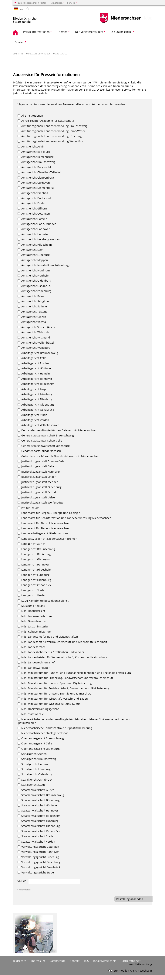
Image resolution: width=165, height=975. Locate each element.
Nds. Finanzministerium (35, 616)
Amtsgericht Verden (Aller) (36, 327)
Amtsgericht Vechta (32, 322)
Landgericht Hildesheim (35, 569)
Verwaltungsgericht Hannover (38, 852)
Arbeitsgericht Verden (33, 420)
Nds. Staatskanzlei (31, 714)
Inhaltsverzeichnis (104, 961)
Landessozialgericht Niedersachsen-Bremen (47, 538)
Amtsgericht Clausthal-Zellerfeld (40, 172)
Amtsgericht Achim (31, 146)
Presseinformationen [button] (36, 32)
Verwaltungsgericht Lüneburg (38, 857)
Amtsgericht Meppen (33, 260)
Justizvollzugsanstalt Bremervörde (41, 461)
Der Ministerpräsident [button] (89, 32)
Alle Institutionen (30, 115)
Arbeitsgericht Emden (33, 363)
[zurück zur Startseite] (25, 18)
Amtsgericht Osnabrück (34, 286)
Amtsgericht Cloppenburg (36, 177)
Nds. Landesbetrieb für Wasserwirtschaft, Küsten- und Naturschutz (62, 657)
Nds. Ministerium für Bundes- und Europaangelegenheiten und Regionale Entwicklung (74, 673)
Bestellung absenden (129, 899)
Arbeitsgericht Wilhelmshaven (38, 425)
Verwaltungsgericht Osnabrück (39, 867)
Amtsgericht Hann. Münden (37, 224)
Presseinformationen (39, 54)
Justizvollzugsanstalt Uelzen (37, 497)
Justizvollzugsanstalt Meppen (38, 482)
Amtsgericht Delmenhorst (36, 187)
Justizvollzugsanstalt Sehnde (37, 492)
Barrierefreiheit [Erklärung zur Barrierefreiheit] (130, 961)
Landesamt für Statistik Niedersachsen (44, 523)
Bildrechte (19, 961)
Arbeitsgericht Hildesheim (36, 384)
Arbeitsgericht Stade (32, 415)
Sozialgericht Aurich (32, 754)
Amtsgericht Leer (30, 249)
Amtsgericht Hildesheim (35, 244)
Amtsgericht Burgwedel (34, 167)
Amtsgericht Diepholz (33, 193)
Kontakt (74, 961)
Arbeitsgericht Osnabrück (36, 409)
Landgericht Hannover (33, 564)
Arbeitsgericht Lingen (33, 389)
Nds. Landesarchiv (31, 647)
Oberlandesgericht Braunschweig (41, 738)
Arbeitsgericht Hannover (35, 379)
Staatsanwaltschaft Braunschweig (41, 795)
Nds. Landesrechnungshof (36, 662)
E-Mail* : (22, 881)
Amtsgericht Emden (32, 203)
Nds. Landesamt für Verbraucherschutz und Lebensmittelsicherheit (62, 642)
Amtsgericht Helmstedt (34, 234)
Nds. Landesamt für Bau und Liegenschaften (48, 636)
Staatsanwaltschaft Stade (35, 836)
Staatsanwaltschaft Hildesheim (39, 816)
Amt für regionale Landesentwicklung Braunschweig (52, 126)
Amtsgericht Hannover (34, 229)
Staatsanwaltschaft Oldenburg (39, 826)
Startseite (18, 54)
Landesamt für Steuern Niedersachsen (44, 528)
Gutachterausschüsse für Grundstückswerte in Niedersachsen (59, 456)
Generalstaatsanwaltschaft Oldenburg (44, 446)
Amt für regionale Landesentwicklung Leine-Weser (51, 131)
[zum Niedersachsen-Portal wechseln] (120, 22)
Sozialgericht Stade (31, 784)
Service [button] (19, 42)
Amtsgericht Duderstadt (35, 198)
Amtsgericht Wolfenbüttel (36, 342)
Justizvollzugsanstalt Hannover (39, 471)
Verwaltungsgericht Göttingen (38, 846)
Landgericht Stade (31, 590)
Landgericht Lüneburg (33, 575)
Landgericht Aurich (31, 544)
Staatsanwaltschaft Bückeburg (39, 800)
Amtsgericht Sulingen (33, 306)
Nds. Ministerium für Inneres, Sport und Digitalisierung (55, 683)
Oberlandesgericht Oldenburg (39, 748)
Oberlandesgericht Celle (35, 743)
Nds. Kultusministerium (35, 631)
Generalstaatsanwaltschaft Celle (40, 440)
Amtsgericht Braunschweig (36, 162)
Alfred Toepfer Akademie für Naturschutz (46, 120)
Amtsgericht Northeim (33, 275)
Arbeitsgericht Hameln (34, 373)
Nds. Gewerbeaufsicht (33, 621)
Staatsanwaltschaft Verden (36, 841)
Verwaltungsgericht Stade (36, 872)
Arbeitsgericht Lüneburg (35, 394)
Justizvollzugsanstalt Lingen (37, 476)
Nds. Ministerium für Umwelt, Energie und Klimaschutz (55, 693)
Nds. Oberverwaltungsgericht (38, 709)
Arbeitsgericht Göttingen (35, 368)
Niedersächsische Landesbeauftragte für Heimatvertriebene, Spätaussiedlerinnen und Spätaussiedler (74, 721)
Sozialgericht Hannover (34, 764)
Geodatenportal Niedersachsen (39, 451)
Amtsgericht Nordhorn (34, 270)
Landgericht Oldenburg (34, 580)
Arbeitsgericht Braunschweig (38, 353)
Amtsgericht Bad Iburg (34, 152)
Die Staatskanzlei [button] (121, 32)
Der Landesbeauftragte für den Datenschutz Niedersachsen (57, 430)
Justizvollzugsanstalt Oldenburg (40, 487)
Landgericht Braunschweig (36, 549)
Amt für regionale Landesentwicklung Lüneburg (50, 136)
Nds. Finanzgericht (31, 611)
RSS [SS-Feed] (86, 961)
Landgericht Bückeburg (34, 554)
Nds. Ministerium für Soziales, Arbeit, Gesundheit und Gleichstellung (63, 688)
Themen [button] (62, 32)
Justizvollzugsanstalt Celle (36, 466)
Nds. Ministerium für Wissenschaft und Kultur (49, 703)
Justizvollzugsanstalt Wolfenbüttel (41, 502)
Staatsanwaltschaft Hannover (38, 810)
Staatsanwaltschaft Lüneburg (38, 821)
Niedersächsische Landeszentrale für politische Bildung (55, 728)
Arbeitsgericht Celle (32, 358)
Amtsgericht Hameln (32, 219)
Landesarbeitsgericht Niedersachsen (43, 533)
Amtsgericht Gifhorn (32, 208)
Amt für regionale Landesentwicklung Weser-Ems (51, 141)
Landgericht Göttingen (34, 559)
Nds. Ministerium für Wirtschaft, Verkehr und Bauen (53, 698)
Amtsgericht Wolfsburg (34, 347)
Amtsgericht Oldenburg (34, 280)
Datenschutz (57, 961)
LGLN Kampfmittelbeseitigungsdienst (43, 600)
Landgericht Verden (32, 595)
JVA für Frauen (28, 508)
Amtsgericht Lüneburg (34, 255)
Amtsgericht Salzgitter (33, 301)
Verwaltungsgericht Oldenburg (39, 862)
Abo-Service (61, 54)
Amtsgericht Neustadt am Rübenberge (44, 265)
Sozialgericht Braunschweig (37, 759)
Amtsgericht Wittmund (34, 337)
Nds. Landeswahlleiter (34, 667)
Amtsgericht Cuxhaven (34, 182)
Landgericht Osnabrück (34, 585)
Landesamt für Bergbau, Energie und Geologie (49, 513)
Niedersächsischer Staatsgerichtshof (43, 733)
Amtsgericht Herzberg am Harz (39, 239)
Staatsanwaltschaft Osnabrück (39, 831)
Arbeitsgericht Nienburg (35, 399)
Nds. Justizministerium (34, 626)
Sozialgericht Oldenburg (35, 774)
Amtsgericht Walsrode (33, 332)
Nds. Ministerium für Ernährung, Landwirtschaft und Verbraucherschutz (65, 678)
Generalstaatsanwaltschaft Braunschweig (46, 435)
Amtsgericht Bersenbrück (35, 157)
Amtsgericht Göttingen (34, 213)
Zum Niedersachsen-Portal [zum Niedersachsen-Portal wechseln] (32, 2)
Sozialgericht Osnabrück (35, 779)
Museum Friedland (31, 605)
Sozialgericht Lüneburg (34, 769)
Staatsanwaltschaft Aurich (36, 790)
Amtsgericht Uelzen (32, 317)
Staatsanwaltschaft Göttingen (38, 805)
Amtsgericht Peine (31, 296)
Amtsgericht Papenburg (34, 291)
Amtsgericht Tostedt (32, 311)
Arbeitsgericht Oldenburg (36, 404)
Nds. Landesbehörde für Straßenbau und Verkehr (51, 652)
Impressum (38, 961)
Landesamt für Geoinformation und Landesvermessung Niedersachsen (64, 518)
